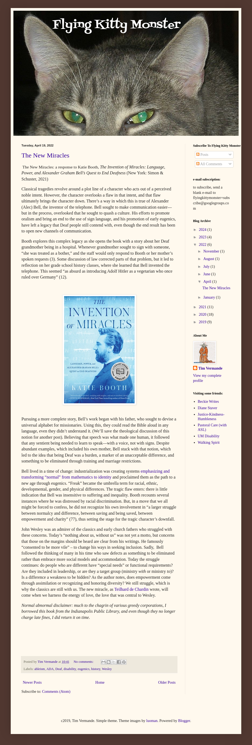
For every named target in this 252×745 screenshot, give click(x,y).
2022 (203, 245)
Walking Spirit (209, 443)
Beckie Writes (208, 402)
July (206, 267)
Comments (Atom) (56, 692)
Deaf (58, 669)
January (209, 297)
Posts (202, 155)
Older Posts (167, 682)
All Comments (209, 164)
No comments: (84, 662)
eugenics (84, 669)
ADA (50, 669)
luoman (152, 721)
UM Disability (209, 436)
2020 (203, 315)
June (207, 274)
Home (100, 682)
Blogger (184, 721)
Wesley (107, 669)
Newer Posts (32, 682)
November (211, 251)
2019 (203, 322)
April (207, 282)
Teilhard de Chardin (131, 589)
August (209, 259)
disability (70, 669)
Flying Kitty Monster (100, 25)
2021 (203, 307)
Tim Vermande (210, 368)
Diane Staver (207, 408)
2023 (203, 237)
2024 (203, 230)
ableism (39, 669)
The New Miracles (45, 155)
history (95, 669)
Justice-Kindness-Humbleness (211, 416)
